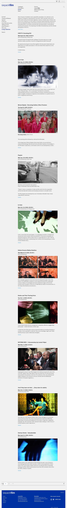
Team (4, 499)
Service (36, 6)
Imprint (4, 502)
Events (19, 9)
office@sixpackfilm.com (23, 501)
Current (4, 16)
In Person (4, 21)
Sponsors (5, 497)
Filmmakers (21, 8)
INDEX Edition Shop (39, 9)
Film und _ (4, 28)
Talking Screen (5, 24)
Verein (4, 496)
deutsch (63, 1)
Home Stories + (5, 26)
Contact (36, 11)
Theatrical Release (6, 18)
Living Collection (6, 29)
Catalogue (20, 6)
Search (3, 32)
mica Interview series (7, 23)
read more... (20, 29)
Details (19, 52)
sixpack (37, 8)
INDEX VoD (58, 499)
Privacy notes (56, 507)
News (19, 11)
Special (3, 20)
